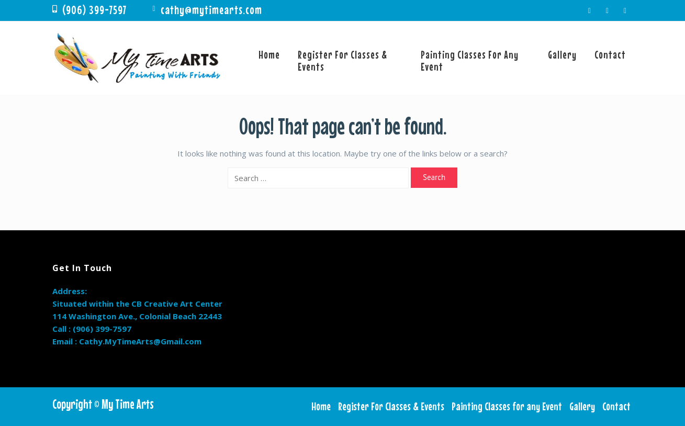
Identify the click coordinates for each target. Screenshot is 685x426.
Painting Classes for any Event (470, 60)
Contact (610, 54)
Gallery (562, 54)
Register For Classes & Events (342, 60)
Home (269, 54)
